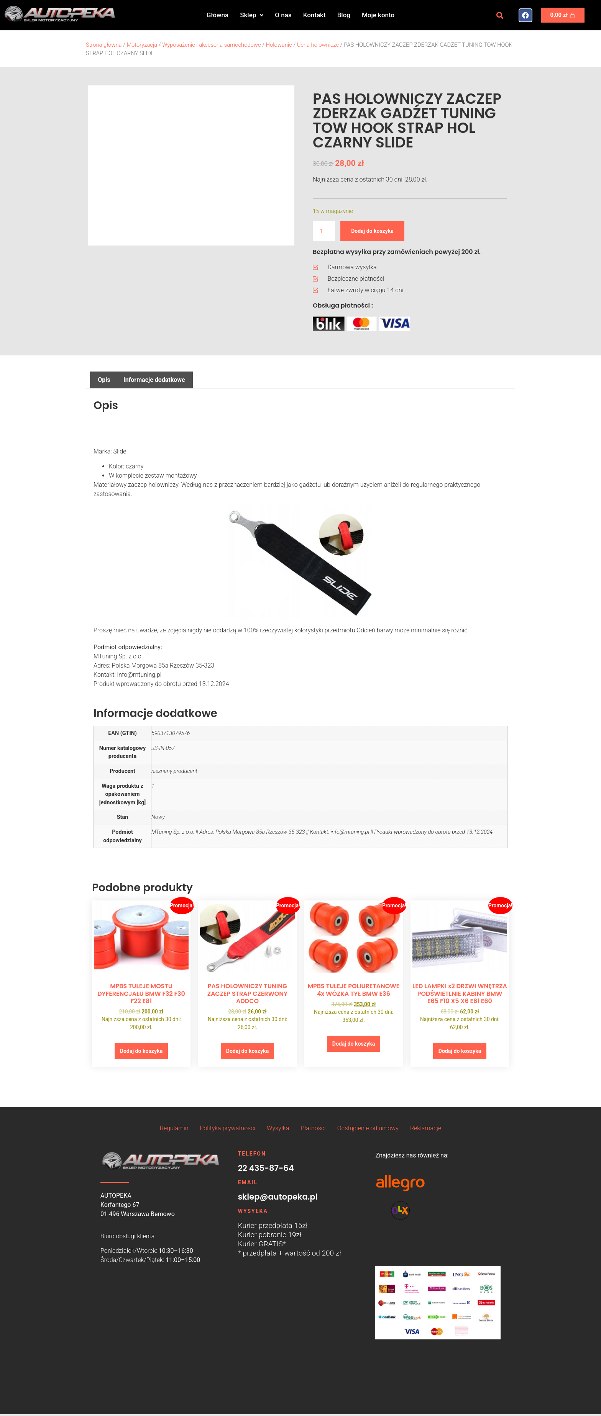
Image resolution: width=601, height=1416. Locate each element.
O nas (283, 15)
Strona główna (104, 44)
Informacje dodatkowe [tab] (154, 379)
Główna (217, 15)
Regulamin (174, 1130)
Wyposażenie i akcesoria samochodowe (211, 44)
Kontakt (314, 15)
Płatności (312, 1130)
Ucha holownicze (318, 44)
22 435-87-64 (266, 1170)
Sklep (251, 15)
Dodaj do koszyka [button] (141, 1052)
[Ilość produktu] (324, 231)
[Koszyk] (563, 15)
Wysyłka (278, 1130)
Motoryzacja (141, 44)
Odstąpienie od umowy (368, 1130)
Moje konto (378, 15)
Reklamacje (425, 1130)
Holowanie (279, 44)
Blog (343, 15)
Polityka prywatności (227, 1130)
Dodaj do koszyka (377, 230)
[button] (251, 15)
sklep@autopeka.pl (278, 1199)
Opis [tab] (104, 379)
